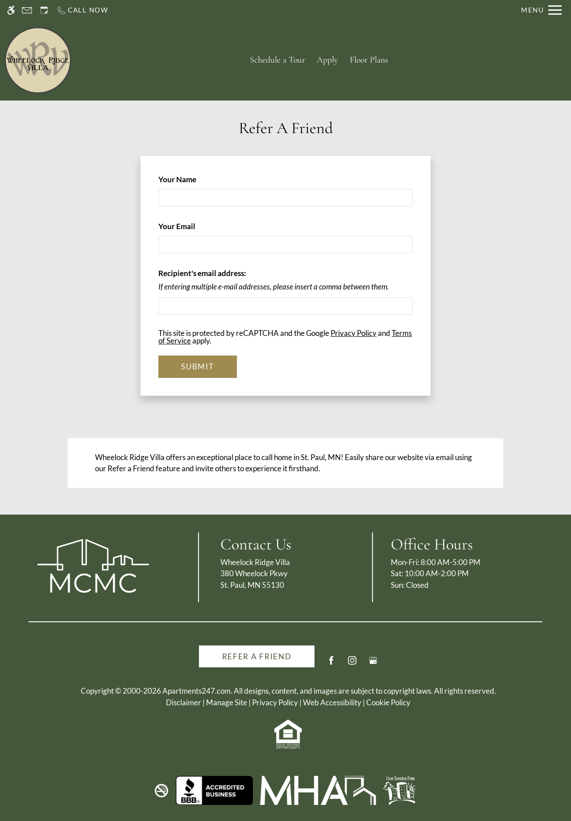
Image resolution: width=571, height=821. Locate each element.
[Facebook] (331, 664)
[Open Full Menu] (541, 10)
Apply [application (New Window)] (327, 59)
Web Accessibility (332, 702)
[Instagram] (352, 664)
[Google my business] (373, 664)
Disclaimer (183, 702)
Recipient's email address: (202, 273)
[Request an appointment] (44, 10)
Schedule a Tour (277, 59)
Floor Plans (369, 59)
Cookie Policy (388, 702)
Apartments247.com (196, 690)
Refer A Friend (257, 656)
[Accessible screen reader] (11, 10)
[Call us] (82, 10)
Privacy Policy (354, 333)
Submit (197, 366)
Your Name (192, 179)
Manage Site (226, 702)
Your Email (191, 226)
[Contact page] (27, 10)
